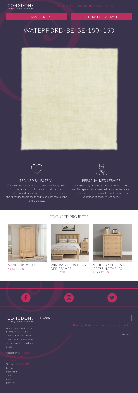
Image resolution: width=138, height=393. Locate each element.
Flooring (59, 5)
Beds (70, 5)
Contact (109, 5)
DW (130, 334)
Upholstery (95, 5)
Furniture (81, 5)
